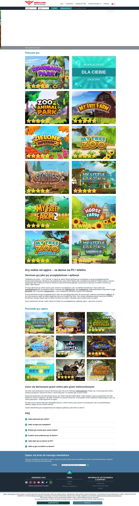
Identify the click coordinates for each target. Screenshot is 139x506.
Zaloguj (88, 12)
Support (100, 488)
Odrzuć (87, 503)
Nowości (69, 4)
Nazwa (77, 17)
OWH (87, 32)
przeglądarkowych (31, 289)
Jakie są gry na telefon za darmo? (41, 446)
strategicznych (70, 289)
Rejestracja (66, 8)
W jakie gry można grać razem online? (43, 430)
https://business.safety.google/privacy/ (109, 496)
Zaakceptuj (53, 503)
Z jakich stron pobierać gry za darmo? (43, 435)
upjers (35, 2)
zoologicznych (49, 291)
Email (76, 21)
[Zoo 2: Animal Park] (0, 29)
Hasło (77, 25)
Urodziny (78, 29)
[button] (69, 472)
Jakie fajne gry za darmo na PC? (40, 441)
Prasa (69, 484)
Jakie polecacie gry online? (38, 419)
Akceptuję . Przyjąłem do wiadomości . (89, 34)
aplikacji (109, 294)
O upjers (69, 481)
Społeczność (94, 4)
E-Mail (54, 465)
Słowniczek (100, 483)
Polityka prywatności (37, 496)
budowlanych (83, 289)
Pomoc (106, 4)
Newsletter (81, 4)
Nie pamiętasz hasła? (79, 8)
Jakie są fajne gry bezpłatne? (39, 425)
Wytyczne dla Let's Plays (100, 486)
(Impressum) (12, 494)
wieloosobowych (81, 391)
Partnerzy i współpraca (69, 486)
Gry (62, 4)
